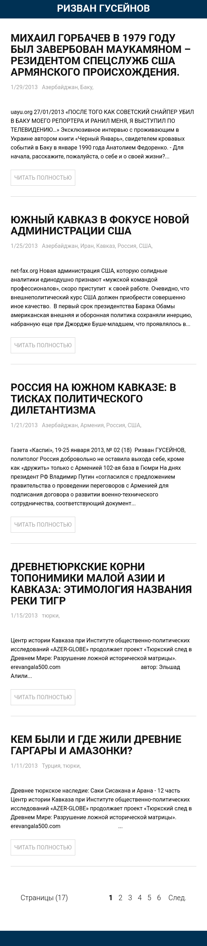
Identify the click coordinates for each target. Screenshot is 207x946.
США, (147, 246)
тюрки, (51, 616)
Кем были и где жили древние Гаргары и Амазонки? (98, 746)
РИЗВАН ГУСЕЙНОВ (103, 8)
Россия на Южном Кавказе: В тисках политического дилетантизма (95, 399)
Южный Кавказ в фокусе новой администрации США (102, 226)
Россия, (129, 246)
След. (177, 898)
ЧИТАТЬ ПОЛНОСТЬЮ (43, 177)
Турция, (52, 766)
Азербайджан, (61, 87)
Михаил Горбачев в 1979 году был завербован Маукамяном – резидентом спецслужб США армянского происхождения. (103, 55)
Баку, (87, 87)
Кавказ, (108, 246)
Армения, (94, 425)
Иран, (89, 246)
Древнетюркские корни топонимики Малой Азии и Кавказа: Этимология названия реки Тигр (103, 584)
